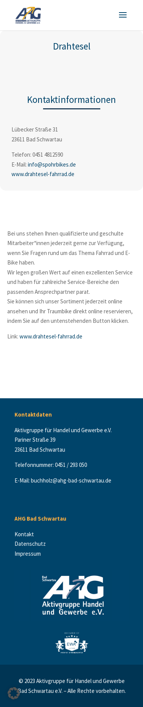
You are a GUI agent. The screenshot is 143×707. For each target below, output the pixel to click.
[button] (13, 693)
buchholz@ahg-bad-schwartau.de (71, 480)
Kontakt (25, 534)
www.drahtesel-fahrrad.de (42, 174)
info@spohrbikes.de (52, 164)
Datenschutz (30, 543)
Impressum (27, 553)
